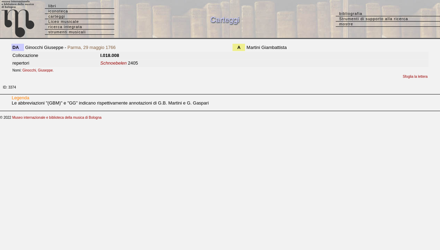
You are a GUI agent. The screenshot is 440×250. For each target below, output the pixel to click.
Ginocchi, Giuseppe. (40, 70)
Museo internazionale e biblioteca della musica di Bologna (56, 117)
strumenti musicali (67, 32)
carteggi (56, 16)
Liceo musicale (63, 21)
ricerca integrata (65, 27)
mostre (346, 24)
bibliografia (350, 13)
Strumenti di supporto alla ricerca (373, 19)
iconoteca (58, 11)
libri (52, 6)
